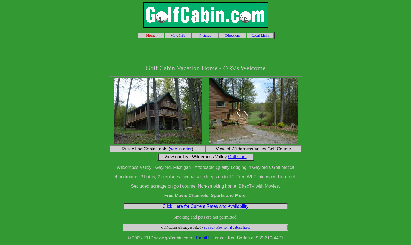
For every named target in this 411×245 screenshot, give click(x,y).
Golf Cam (237, 156)
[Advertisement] (205, 52)
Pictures (205, 35)
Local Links (260, 35)
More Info (178, 35)
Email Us (205, 238)
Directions (232, 35)
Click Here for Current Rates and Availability (205, 206)
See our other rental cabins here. (227, 227)
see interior (181, 149)
